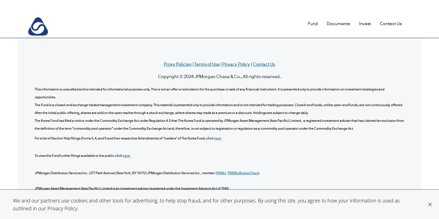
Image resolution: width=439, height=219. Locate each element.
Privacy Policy (62, 208)
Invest (365, 24)
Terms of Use (207, 64)
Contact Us (391, 24)
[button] (430, 204)
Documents (338, 24)
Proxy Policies (178, 64)
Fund (313, 24)
